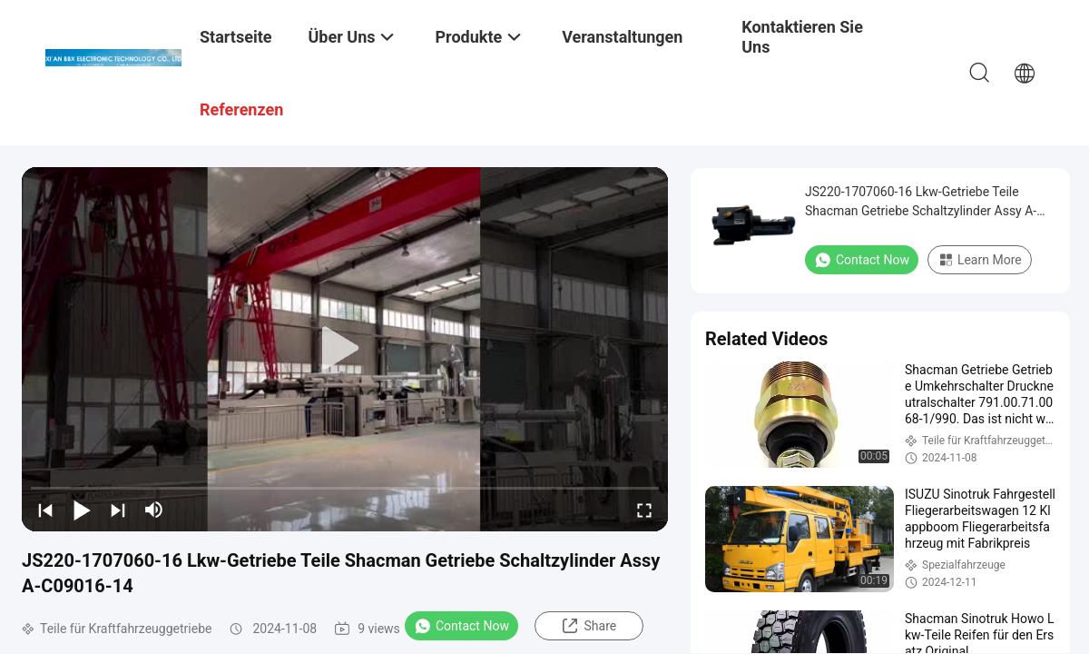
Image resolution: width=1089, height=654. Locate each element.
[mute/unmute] (154, 509)
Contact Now (461, 626)
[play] (345, 349)
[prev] (45, 509)
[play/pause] (82, 509)
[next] (118, 509)
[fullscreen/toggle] (644, 509)
